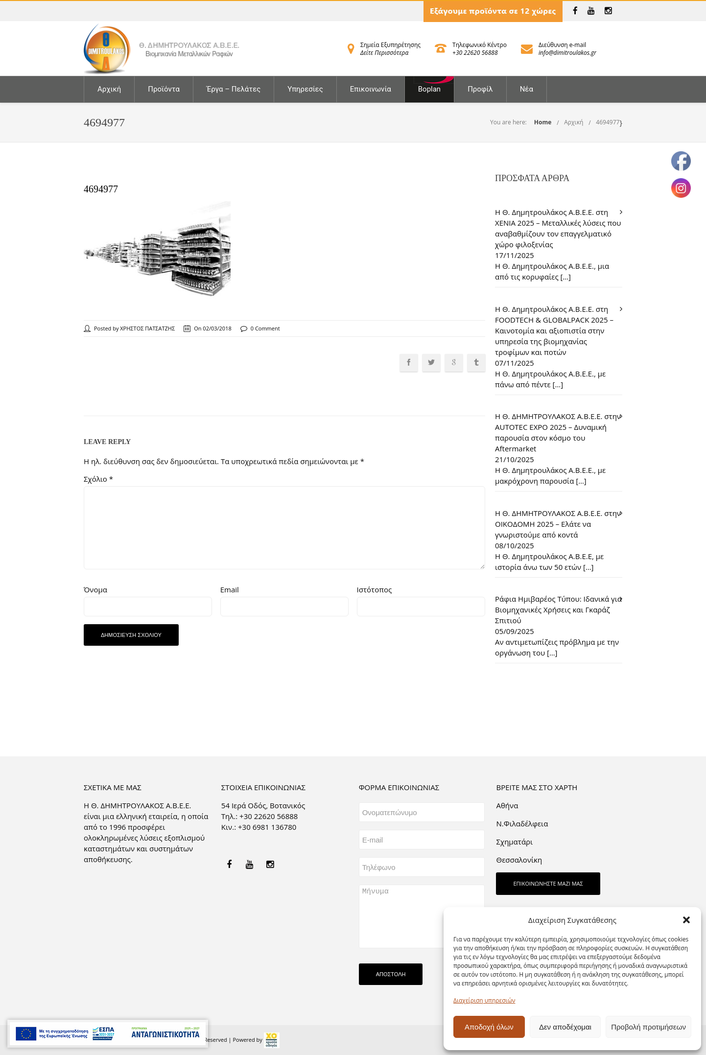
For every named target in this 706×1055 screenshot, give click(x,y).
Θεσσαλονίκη (519, 860)
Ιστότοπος (374, 589)
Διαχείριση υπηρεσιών (484, 1000)
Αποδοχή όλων (489, 1027)
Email (229, 589)
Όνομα (95, 589)
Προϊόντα (164, 89)
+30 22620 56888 (474, 52)
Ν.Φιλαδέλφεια (522, 823)
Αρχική (109, 89)
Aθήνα (507, 805)
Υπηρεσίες (305, 89)
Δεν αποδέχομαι (565, 1027)
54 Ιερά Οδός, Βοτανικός (263, 805)
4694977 (607, 122)
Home (542, 122)
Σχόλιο (98, 479)
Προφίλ (480, 89)
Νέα (526, 89)
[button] (686, 920)
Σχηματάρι (514, 841)
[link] (575, 10)
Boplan (429, 89)
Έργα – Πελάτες (233, 89)
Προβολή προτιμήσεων (648, 1027)
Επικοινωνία (370, 89)
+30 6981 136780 (267, 827)
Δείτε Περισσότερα (384, 52)
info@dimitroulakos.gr (567, 52)
